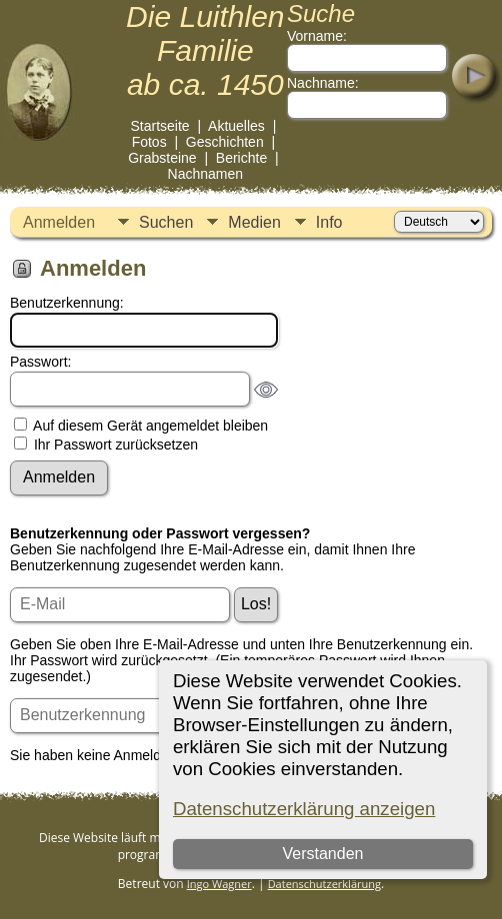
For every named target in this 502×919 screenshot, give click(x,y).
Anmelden (59, 222)
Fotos (149, 142)
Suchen (166, 222)
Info (329, 222)
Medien (254, 222)
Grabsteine (162, 158)
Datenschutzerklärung (324, 883)
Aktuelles (236, 126)
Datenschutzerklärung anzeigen (304, 808)
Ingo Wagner (219, 883)
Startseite (159, 126)
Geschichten (225, 142)
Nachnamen (206, 174)
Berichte (241, 158)
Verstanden (322, 853)
